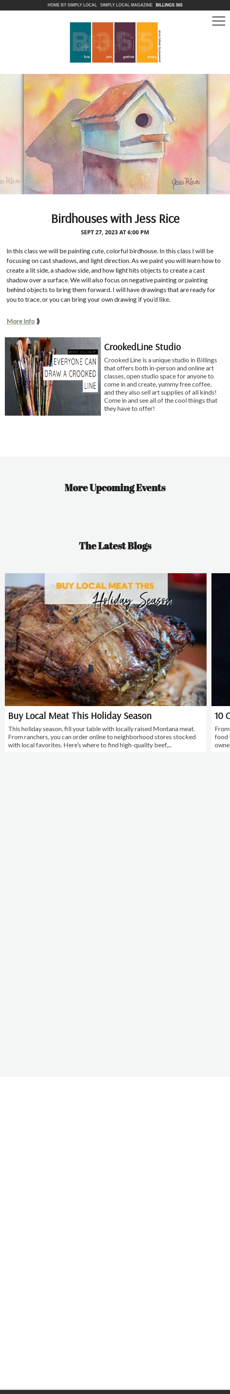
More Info (20, 321)
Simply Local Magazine (126, 5)
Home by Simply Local (72, 5)
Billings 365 (169, 5)
